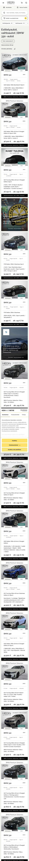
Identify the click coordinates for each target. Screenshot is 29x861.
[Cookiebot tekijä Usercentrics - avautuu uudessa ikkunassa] (20, 410)
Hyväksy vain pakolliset (14, 449)
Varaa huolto (21, 7)
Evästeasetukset (14, 445)
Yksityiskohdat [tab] (15, 414)
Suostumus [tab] (5, 414)
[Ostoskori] (22, 3)
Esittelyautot (6, 23)
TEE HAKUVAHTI (8, 41)
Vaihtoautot (18, 23)
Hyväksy (14, 440)
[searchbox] (16, 13)
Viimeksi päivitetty (6, 48)
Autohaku (7, 7)
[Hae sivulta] (26, 3)
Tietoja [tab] (24, 414)
